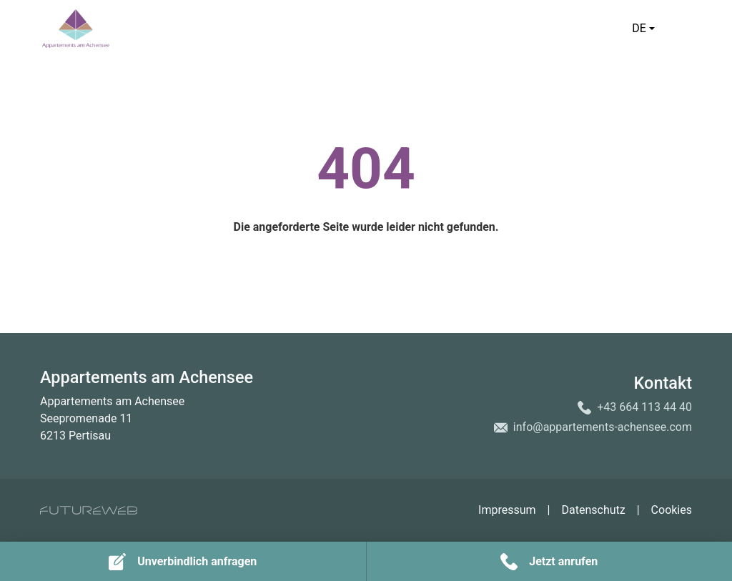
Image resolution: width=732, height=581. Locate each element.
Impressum (507, 510)
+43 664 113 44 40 (644, 407)
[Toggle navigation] (683, 28)
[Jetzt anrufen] (550, 561)
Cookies (671, 510)
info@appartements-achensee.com (602, 427)
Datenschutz (593, 510)
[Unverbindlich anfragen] (183, 561)
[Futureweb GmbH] (88, 510)
